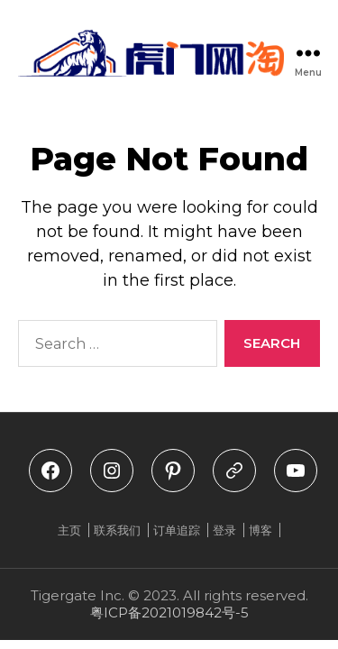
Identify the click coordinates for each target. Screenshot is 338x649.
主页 (69, 530)
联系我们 (117, 530)
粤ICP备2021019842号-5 (169, 612)
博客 (260, 530)
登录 (224, 530)
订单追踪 (176, 530)
